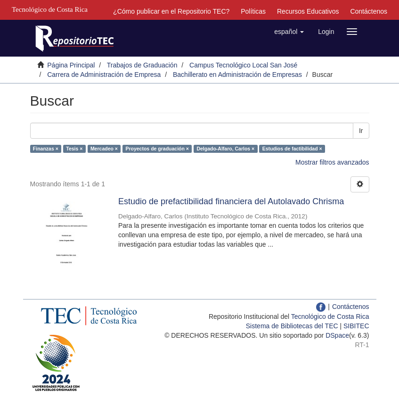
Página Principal (71, 65)
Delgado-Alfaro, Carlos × (225, 148)
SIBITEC (356, 326)
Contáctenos (368, 11)
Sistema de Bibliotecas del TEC (292, 326)
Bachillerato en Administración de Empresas (237, 74)
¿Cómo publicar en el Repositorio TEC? (171, 11)
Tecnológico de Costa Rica (330, 316)
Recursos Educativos (308, 11)
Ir (361, 130)
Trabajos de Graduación (142, 65)
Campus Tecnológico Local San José (243, 65)
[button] (289, 31)
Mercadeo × (104, 148)
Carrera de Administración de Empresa (104, 74)
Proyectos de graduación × (157, 148)
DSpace (337, 335)
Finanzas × (45, 148)
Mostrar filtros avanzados (332, 162)
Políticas (253, 11)
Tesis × (74, 148)
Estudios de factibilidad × (292, 148)
